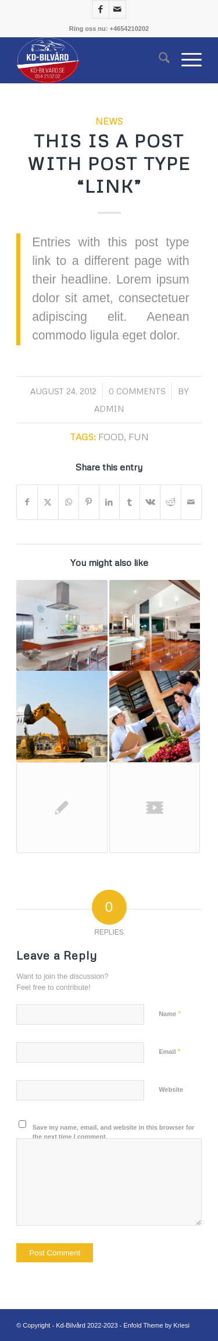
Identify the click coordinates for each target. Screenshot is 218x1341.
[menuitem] (158, 60)
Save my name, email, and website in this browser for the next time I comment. (114, 1132)
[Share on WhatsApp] (68, 502)
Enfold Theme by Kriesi (156, 1325)
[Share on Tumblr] (130, 502)
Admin (109, 408)
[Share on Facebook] (27, 502)
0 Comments (137, 391)
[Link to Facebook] (100, 9)
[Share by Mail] (191, 502)
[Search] (158, 60)
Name (170, 1013)
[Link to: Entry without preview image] (61, 807)
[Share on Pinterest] (89, 502)
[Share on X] (48, 502)
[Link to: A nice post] (154, 625)
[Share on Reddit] (170, 502)
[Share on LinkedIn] (109, 502)
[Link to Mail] (117, 9)
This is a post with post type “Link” (109, 163)
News (109, 120)
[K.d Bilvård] (90, 60)
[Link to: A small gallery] (61, 625)
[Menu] (186, 60)
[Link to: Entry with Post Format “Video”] (154, 807)
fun (138, 436)
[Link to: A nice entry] (61, 716)
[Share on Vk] (150, 502)
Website (171, 1089)
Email (169, 1051)
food (111, 436)
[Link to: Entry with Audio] (154, 716)
